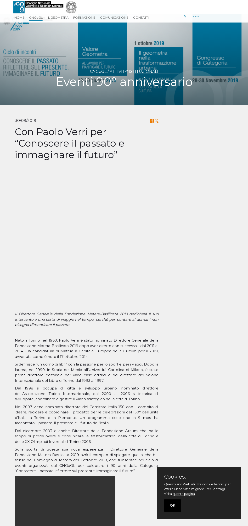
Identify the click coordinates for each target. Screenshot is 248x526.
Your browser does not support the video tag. (65, 375)
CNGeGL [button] (36, 17)
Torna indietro (124, 445)
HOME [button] (19, 17)
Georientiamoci (141, 485)
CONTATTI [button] (141, 17)
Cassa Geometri (141, 465)
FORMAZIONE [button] (84, 17)
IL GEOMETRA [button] (57, 17)
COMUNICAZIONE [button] (114, 17)
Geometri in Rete (143, 478)
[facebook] (131, 496)
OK (172, 505)
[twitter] (142, 496)
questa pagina (184, 494)
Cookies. (175, 477)
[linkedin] (154, 496)
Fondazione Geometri (148, 472)
